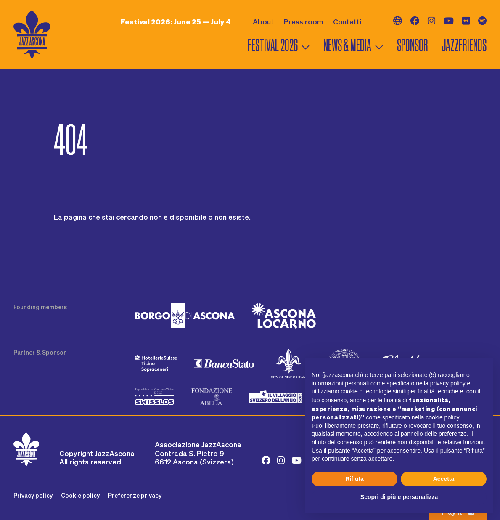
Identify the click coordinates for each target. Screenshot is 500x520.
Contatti (347, 21)
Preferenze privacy (134, 495)
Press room (303, 21)
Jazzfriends (464, 45)
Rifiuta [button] (354, 478)
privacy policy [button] (448, 383)
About (263, 21)
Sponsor (412, 45)
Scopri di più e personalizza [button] (399, 496)
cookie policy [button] (442, 417)
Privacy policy (33, 495)
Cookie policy (80, 495)
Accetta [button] (444, 478)
